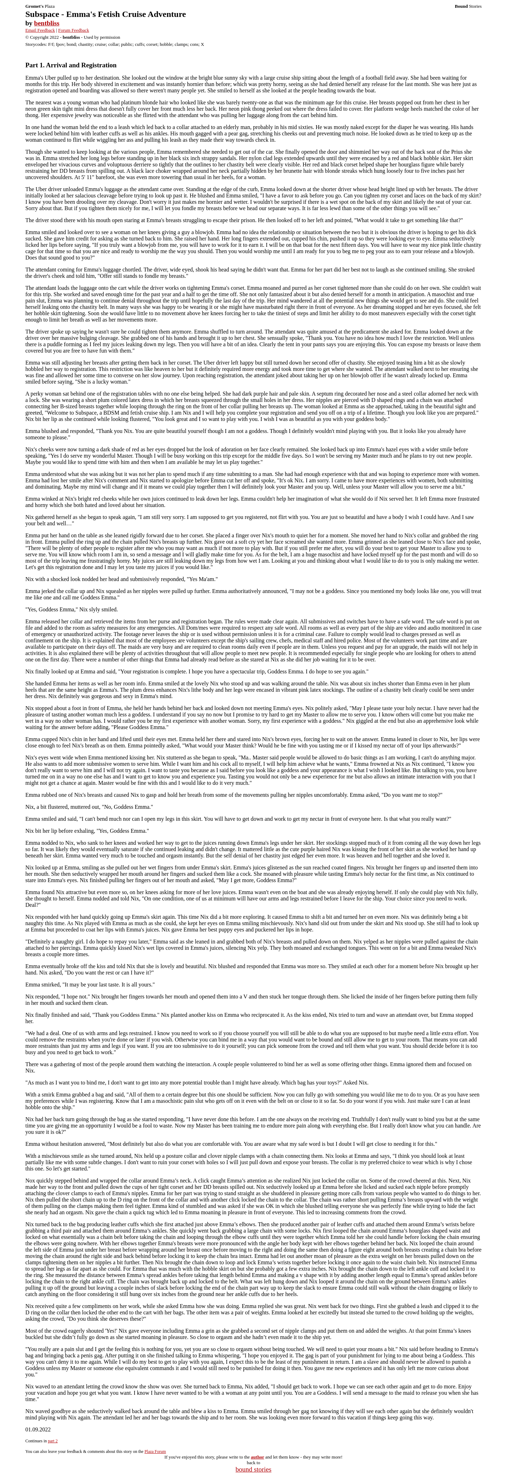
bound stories (253, 1469)
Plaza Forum (155, 1451)
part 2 (53, 1440)
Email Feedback (40, 30)
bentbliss (47, 23)
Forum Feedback (73, 30)
